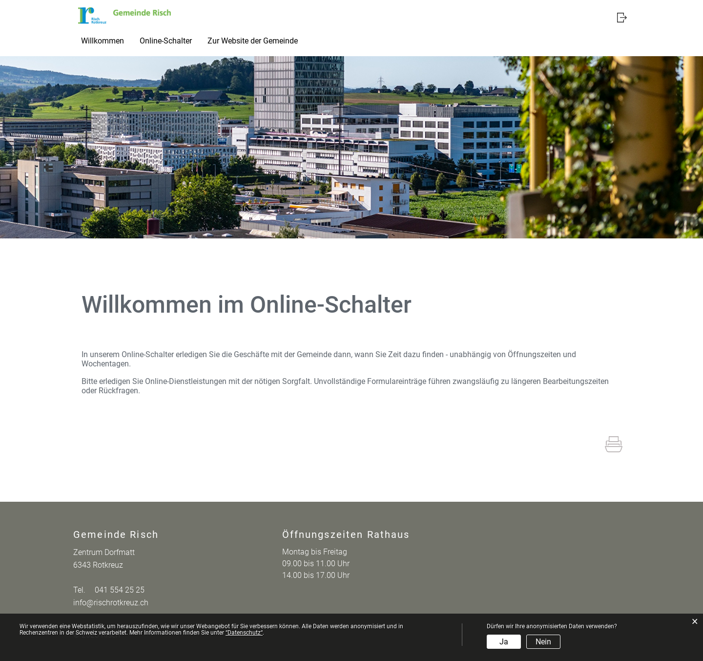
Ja (503, 641)
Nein (543, 641)
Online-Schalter (166, 40)
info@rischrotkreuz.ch (110, 602)
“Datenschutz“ (244, 632)
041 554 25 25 (120, 590)
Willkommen (102, 40)
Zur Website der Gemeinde (252, 40)
